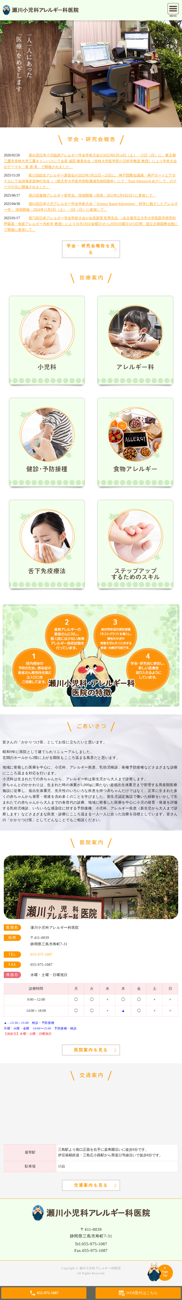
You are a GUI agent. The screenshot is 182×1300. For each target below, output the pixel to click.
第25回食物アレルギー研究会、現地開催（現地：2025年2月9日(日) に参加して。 (92, 195)
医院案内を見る (91, 1050)
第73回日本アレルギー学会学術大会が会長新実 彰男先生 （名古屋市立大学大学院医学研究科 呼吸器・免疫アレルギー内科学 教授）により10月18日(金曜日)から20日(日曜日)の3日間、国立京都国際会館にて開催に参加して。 (91, 224)
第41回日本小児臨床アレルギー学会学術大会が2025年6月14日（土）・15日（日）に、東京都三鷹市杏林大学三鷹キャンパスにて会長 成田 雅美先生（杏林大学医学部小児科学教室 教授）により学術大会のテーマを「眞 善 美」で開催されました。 (90, 161)
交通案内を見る (91, 1185)
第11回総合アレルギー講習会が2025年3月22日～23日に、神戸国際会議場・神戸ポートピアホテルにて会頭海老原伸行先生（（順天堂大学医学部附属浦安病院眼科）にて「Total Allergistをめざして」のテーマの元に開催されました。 (90, 181)
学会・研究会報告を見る (91, 249)
